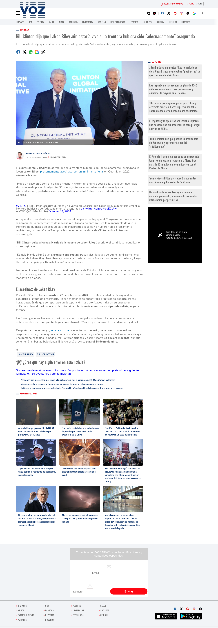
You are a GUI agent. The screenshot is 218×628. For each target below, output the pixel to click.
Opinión (160, 22)
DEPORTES (133, 22)
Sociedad (102, 22)
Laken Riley (25, 354)
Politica (40, 22)
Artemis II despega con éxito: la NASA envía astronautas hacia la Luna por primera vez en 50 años (36, 431)
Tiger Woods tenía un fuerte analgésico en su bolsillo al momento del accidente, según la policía (37, 471)
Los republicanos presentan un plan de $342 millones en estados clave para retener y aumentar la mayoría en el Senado (173, 89)
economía (73, 22)
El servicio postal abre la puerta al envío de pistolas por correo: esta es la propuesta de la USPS (80, 431)
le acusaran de (60, 330)
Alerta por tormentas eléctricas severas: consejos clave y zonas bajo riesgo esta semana (80, 518)
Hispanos (20, 22)
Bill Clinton (45, 354)
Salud (51, 22)
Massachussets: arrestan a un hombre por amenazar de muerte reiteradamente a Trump (61, 384)
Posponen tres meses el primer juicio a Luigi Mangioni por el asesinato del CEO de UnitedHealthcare (67, 380)
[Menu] (18, 13)
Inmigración (87, 22)
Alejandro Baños (37, 153)
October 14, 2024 (60, 211)
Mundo (61, 22)
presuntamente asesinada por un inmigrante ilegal (71, 171)
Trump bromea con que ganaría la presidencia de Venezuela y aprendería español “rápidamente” (173, 143)
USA (30, 22)
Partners (173, 22)
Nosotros (185, 22)
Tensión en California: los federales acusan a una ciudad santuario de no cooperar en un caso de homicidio (122, 431)
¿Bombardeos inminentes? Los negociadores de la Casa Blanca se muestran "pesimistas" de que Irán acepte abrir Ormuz (174, 71)
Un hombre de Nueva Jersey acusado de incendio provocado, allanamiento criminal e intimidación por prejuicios (173, 196)
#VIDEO (21, 205)
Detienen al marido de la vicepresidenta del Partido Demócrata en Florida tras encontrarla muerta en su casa (71, 388)
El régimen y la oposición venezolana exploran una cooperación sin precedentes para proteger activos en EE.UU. (174, 125)
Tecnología (148, 22)
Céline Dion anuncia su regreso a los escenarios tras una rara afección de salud (79, 471)
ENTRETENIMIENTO (117, 22)
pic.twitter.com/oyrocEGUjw (99, 208)
